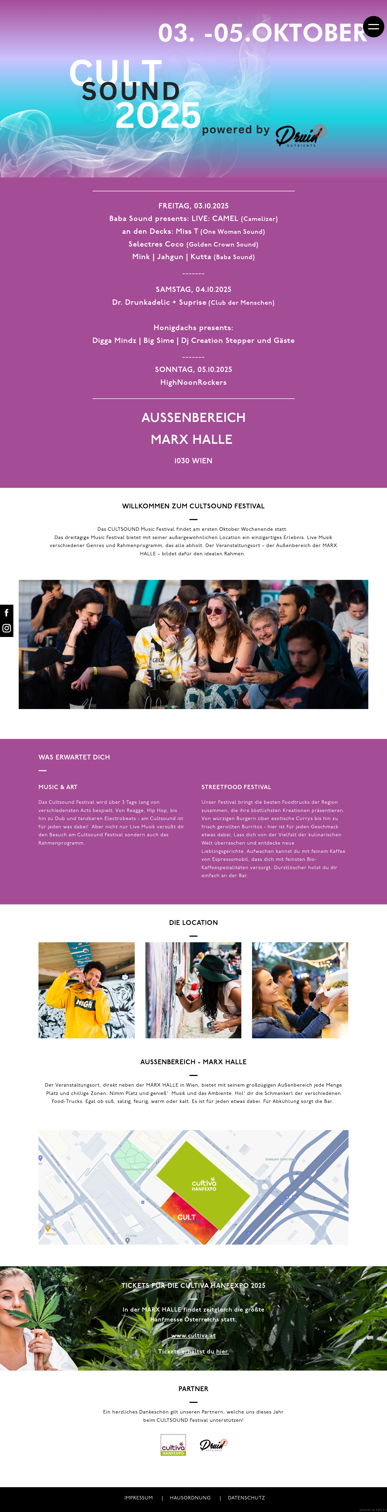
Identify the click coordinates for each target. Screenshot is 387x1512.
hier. (222, 1352)
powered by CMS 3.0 (373, 1510)
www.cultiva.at (193, 1336)
